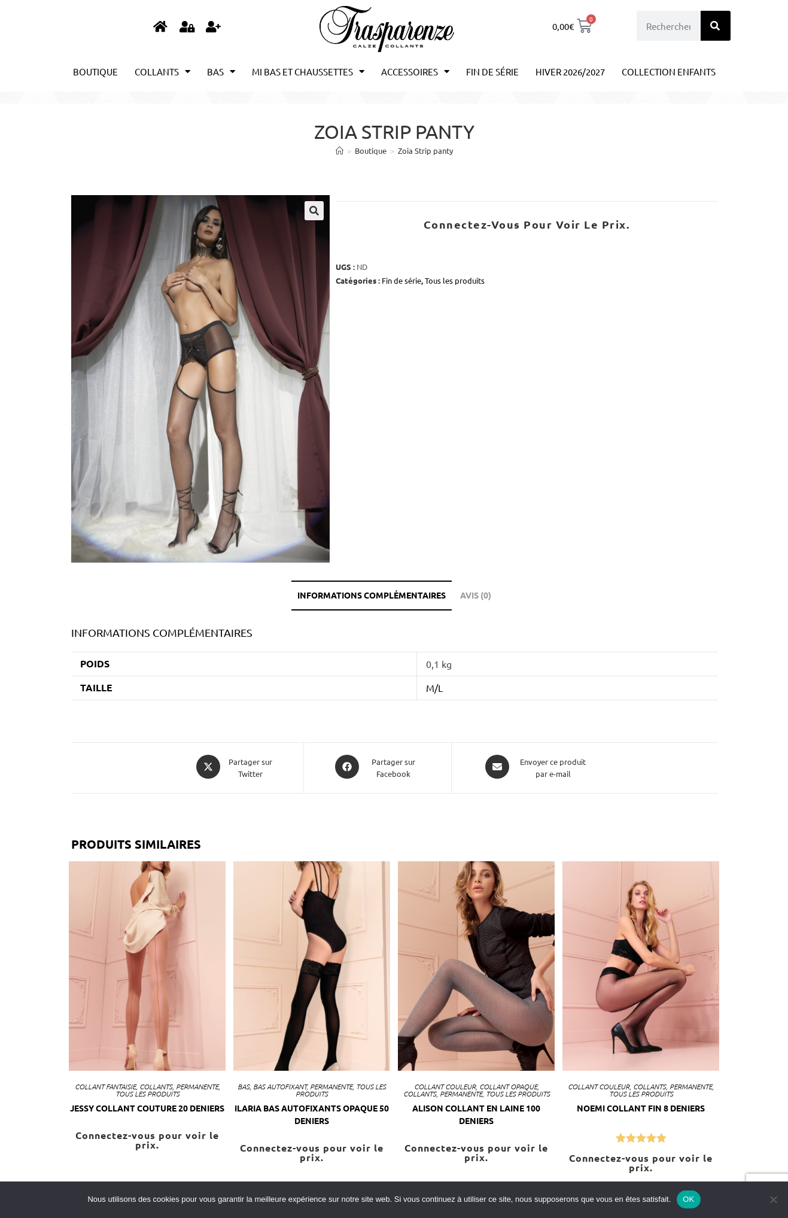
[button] (314, 210)
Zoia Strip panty (425, 150)
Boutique (95, 71)
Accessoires (415, 71)
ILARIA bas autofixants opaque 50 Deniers (312, 1111)
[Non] (773, 1199)
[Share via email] (537, 767)
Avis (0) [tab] (475, 595)
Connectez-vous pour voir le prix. (527, 224)
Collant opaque (508, 1084)
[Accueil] (339, 150)
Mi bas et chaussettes (308, 71)
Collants (162, 71)
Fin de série (492, 71)
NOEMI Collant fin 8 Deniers (641, 1105)
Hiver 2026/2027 (570, 71)
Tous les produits (455, 280)
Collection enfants (669, 71)
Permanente (197, 1084)
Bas (221, 71)
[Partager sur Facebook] (377, 767)
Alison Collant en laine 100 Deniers (476, 1111)
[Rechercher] (716, 26)
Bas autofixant (279, 1084)
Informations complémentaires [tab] (371, 595)
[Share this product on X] (234, 767)
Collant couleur (445, 1084)
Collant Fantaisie (105, 1084)
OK (688, 1199)
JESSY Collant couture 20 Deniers (147, 1105)
